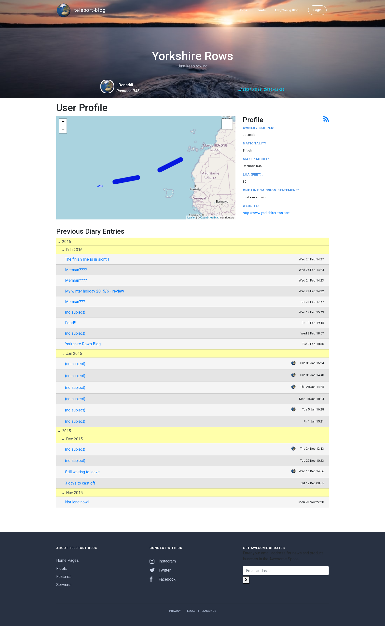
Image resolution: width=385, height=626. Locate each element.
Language (209, 611)
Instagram (163, 561)
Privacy (175, 611)
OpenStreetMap (210, 217)
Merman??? (75, 301)
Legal (191, 611)
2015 (66, 431)
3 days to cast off (80, 483)
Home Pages (67, 560)
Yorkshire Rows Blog (83, 344)
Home (242, 10)
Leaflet (191, 217)
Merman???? (76, 270)
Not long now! (77, 502)
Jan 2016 (73, 353)
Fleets (261, 10)
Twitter (160, 570)
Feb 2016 (73, 249)
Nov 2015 (74, 492)
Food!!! (71, 322)
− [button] (63, 129)
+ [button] (63, 122)
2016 (66, 241)
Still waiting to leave (82, 472)
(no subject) (75, 312)
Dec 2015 (74, 439)
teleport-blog (80, 10)
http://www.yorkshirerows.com (266, 213)
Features (63, 576)
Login (317, 10)
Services (63, 584)
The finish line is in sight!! (87, 259)
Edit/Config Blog (287, 10)
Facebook (163, 579)
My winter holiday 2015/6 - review (94, 291)
